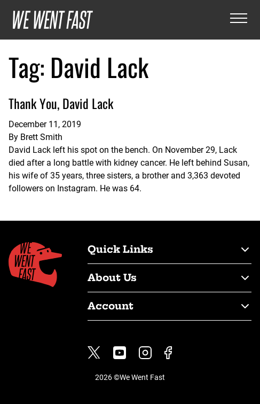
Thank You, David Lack (61, 103)
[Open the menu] (238, 20)
